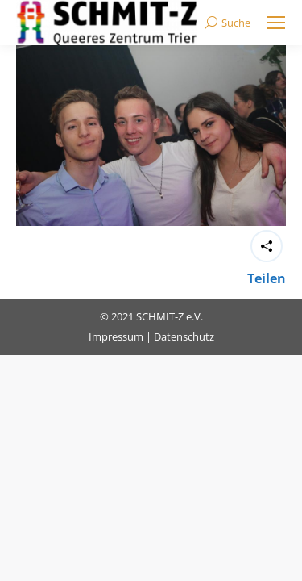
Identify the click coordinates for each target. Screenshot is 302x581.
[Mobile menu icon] (276, 22)
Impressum (116, 336)
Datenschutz (184, 336)
